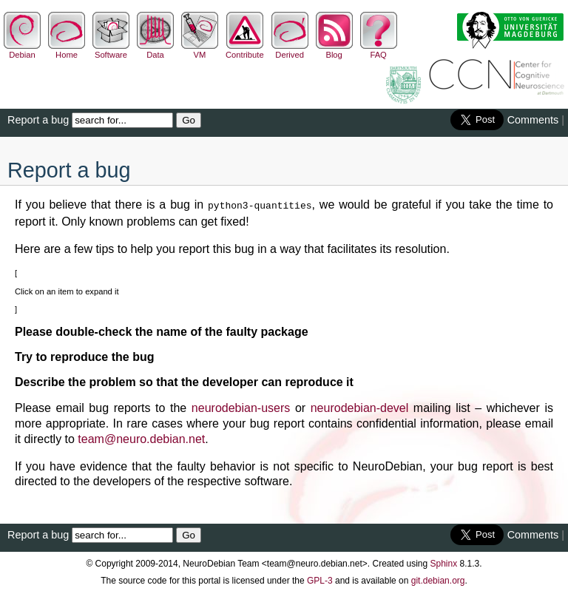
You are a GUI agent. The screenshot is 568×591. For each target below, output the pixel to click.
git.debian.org (438, 579)
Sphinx (444, 562)
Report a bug (38, 120)
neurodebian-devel (360, 406)
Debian (22, 50)
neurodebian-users (241, 406)
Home (66, 50)
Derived (289, 50)
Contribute (245, 50)
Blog (334, 50)
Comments (533, 120)
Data (155, 50)
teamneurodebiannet (141, 437)
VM (199, 50)
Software (110, 50)
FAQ (378, 50)
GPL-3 (320, 579)
